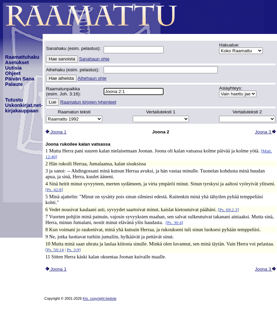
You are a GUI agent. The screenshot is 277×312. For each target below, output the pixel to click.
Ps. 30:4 (174, 222)
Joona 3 (265, 131)
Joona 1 (55, 131)
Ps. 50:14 (55, 249)
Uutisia (13, 68)
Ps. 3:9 (73, 249)
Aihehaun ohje (92, 78)
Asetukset (17, 62)
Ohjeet (13, 73)
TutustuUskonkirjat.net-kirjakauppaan (24, 105)
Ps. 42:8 (54, 189)
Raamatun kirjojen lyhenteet (88, 102)
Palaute (14, 84)
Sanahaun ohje (94, 58)
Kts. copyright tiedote (99, 298)
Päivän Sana (19, 78)
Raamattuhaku (22, 57)
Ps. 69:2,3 (228, 209)
